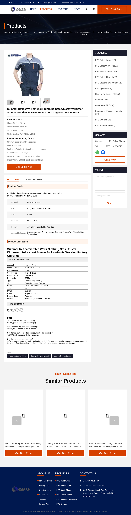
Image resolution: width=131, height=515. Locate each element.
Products (47, 9)
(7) (107, 94)
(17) (105, 125)
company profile (45, 481)
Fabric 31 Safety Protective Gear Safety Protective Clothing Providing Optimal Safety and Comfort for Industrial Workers (23, 445)
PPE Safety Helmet (64, 495)
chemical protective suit (39, 356)
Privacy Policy (44, 504)
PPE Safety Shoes (63, 490)
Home (33, 9)
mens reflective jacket (62, 356)
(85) (106, 77)
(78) (108, 112)
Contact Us (43, 495)
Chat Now (110, 159)
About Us (64, 9)
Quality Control (45, 490)
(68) (103, 120)
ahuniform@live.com (46, 3)
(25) (109, 83)
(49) (103, 88)
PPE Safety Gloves (64, 485)
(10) (104, 105)
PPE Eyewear (61, 504)
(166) (106, 71)
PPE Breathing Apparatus (66, 499)
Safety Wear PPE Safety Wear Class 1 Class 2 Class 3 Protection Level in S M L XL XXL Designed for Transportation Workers (65, 445)
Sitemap (42, 499)
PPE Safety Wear (25, 33)
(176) (105, 60)
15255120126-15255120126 (71, 3)
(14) (103, 100)
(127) (106, 66)
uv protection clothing (17, 356)
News (77, 9)
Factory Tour (44, 485)
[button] (47, 101)
